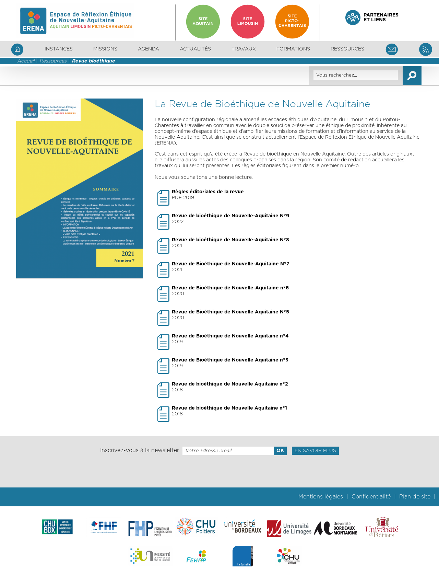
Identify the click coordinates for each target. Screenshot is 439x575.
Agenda (148, 49)
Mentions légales (320, 496)
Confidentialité (371, 496)
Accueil (25, 61)
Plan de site (414, 496)
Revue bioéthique (93, 61)
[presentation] (219, 471)
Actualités (195, 49)
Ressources (53, 61)
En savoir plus (315, 450)
